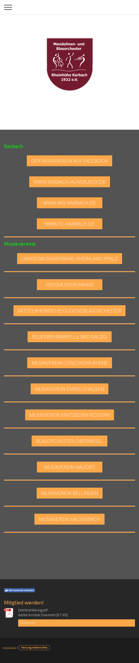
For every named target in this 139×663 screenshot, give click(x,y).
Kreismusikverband (69, 284)
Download (27, 623)
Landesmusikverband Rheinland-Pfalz (70, 258)
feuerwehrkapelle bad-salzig (69, 336)
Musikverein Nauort (69, 467)
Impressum (9, 647)
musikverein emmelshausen (69, 388)
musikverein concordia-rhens (70, 362)
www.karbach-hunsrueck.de (70, 181)
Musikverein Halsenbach (69, 519)
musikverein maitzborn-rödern (70, 414)
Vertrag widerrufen (34, 647)
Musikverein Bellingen (69, 493)
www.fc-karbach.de (69, 223)
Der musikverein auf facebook (69, 160)
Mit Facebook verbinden (19, 590)
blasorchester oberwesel (69, 441)
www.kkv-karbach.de (69, 202)
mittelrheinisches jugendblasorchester (69, 310)
